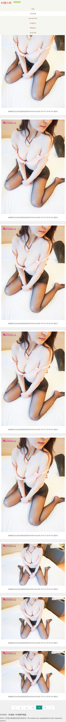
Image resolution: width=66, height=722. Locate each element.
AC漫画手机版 (20, 715)
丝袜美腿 (33, 13)
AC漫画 (11, 715)
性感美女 (33, 23)
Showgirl (33, 18)
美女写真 (33, 33)
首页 (33, 9)
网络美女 (33, 28)
